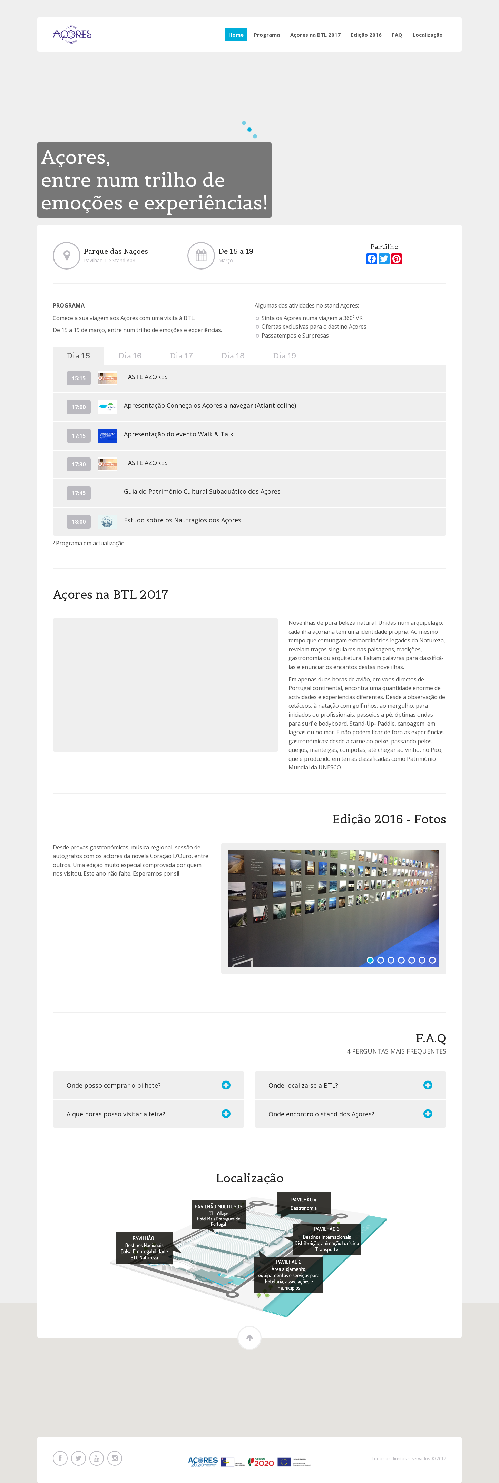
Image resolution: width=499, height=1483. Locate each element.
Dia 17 (181, 355)
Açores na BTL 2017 (315, 34)
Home (236, 34)
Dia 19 (284, 355)
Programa (267, 34)
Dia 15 (78, 355)
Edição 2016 (366, 34)
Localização (428, 34)
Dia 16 (129, 355)
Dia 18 (233, 355)
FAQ (397, 34)
